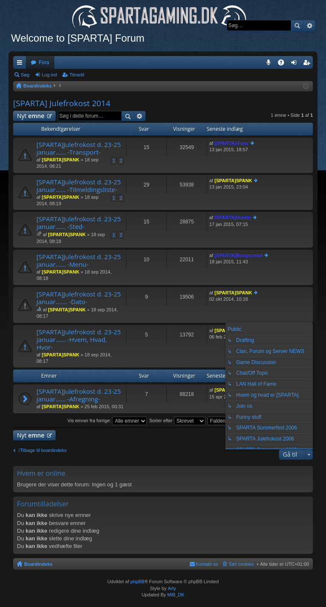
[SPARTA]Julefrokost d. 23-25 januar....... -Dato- (79, 298)
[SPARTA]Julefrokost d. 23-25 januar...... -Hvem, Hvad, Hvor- (79, 339)
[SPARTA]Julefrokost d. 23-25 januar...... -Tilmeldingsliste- (79, 186)
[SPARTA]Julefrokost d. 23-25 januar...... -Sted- (79, 223)
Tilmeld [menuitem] (309, 64)
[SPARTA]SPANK (60, 159)
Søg (297, 25)
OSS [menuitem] (284, 64)
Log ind (49, 74)
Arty (172, 588)
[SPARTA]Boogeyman (238, 255)
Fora (44, 62)
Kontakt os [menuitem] (207, 564)
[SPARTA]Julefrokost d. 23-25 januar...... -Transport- (79, 148)
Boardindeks (38, 564)
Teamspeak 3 (270, 64)
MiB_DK (175, 594)
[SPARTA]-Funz (231, 143)
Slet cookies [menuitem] (241, 564)
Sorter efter (177, 420)
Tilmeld (76, 74)
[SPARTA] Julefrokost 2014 (61, 103)
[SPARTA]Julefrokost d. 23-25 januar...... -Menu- (79, 260)
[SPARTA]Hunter (232, 217)
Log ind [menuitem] (295, 64)
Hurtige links (21, 64)
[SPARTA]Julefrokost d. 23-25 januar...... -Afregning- (79, 395)
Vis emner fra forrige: (107, 420)
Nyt (31, 116)
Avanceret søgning (309, 25)
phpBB (137, 581)
